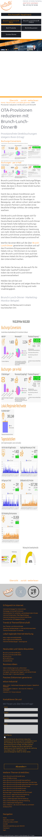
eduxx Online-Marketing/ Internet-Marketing (16, 800)
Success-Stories (7, 661)
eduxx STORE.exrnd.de (10, 778)
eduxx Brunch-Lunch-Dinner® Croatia (14, 790)
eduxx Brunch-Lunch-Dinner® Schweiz (14, 788)
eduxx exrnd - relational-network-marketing (16, 794)
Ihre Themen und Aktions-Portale (13, 626)
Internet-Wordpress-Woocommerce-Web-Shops (17, 617)
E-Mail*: (6, 712)
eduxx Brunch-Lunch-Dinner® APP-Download (16, 786)
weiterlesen (33, 100)
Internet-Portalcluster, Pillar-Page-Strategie (16, 615)
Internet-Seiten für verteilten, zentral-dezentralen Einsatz (20, 613)
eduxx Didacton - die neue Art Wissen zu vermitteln (18, 805)
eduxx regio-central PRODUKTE (12, 639)
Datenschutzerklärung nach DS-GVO (14, 826)
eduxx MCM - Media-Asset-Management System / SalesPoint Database (21, 685)
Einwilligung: (8, 735)
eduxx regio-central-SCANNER (12, 637)
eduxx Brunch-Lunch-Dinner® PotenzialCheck (17, 780)
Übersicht (14, 100)
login (4, 830)
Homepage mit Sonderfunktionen (13, 611)
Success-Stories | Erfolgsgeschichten (14, 619)
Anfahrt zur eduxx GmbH (10, 822)
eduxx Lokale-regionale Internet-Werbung (15, 798)
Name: (6, 707)
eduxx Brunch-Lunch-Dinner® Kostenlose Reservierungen (20, 784)
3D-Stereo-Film (7, 807)
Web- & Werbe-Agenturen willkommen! (15, 668)
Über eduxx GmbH (8, 820)
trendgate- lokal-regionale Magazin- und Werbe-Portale (19, 672)
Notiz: (6, 724)
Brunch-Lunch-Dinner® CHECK (12, 655)
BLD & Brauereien (8, 659)
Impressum (6, 828)
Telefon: (6, 718)
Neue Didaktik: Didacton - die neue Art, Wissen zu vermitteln (18, 689)
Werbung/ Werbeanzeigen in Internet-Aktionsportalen (19, 628)
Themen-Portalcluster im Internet (13, 630)
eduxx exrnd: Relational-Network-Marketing (16, 670)
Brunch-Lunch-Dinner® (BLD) (12, 652)
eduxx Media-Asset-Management (13, 802)
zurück (24, 100)
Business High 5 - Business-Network (13, 674)
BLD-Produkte (7, 657)
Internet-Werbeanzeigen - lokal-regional (15, 641)
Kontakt (5, 824)
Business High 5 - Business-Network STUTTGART (17, 792)
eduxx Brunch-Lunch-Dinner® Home (14, 776)
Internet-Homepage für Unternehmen (14, 609)
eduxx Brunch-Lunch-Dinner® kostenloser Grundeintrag (20, 782)
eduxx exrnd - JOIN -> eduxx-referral (14, 796)
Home (5, 818)
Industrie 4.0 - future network (12, 692)
